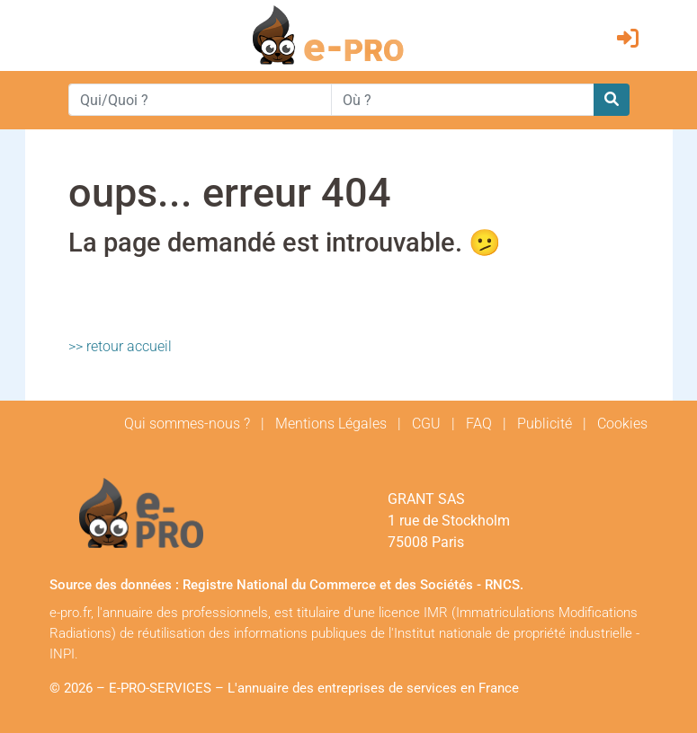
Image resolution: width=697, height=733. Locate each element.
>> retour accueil (120, 346)
